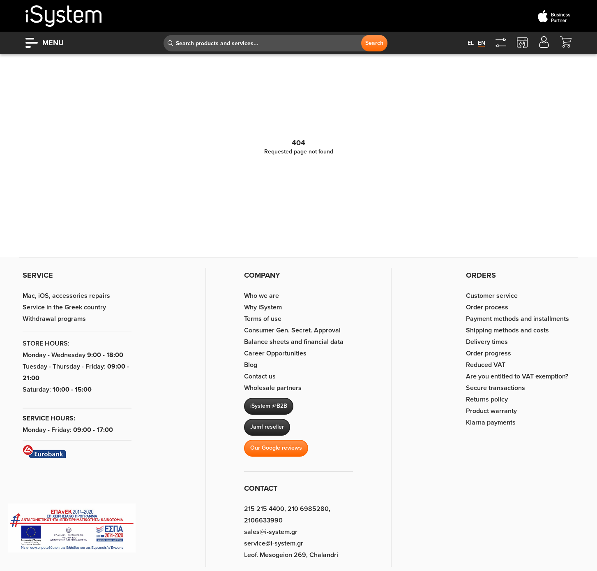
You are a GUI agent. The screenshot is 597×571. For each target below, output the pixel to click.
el (471, 42)
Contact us (260, 376)
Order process (487, 307)
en (481, 42)
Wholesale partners (273, 388)
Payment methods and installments (517, 319)
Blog (250, 365)
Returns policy (487, 399)
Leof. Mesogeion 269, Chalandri (291, 555)
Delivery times (487, 342)
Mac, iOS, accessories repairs (66, 296)
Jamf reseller (267, 426)
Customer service (492, 296)
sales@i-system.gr (270, 532)
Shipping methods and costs (507, 330)
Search (374, 42)
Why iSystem (263, 307)
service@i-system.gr (273, 543)
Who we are (261, 296)
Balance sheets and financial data (293, 342)
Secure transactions (495, 388)
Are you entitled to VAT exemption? (517, 376)
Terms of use (262, 319)
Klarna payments (491, 422)
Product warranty (491, 411)
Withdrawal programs (54, 319)
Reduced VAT (485, 365)
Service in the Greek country (64, 307)
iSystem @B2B (268, 405)
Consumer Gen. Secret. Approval (292, 330)
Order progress (488, 353)
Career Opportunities (275, 353)
